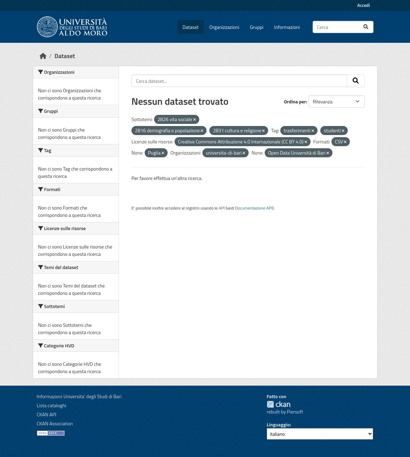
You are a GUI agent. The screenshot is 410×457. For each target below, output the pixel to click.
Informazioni (287, 27)
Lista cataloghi (51, 405)
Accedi (363, 5)
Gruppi (257, 27)
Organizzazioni (224, 27)
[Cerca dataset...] (343, 27)
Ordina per (295, 101)
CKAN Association (55, 423)
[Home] (43, 56)
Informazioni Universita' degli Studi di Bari (79, 396)
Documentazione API (253, 208)
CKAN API (47, 414)
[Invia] (366, 27)
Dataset (191, 27)
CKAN (278, 404)
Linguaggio (278, 424)
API (222, 208)
